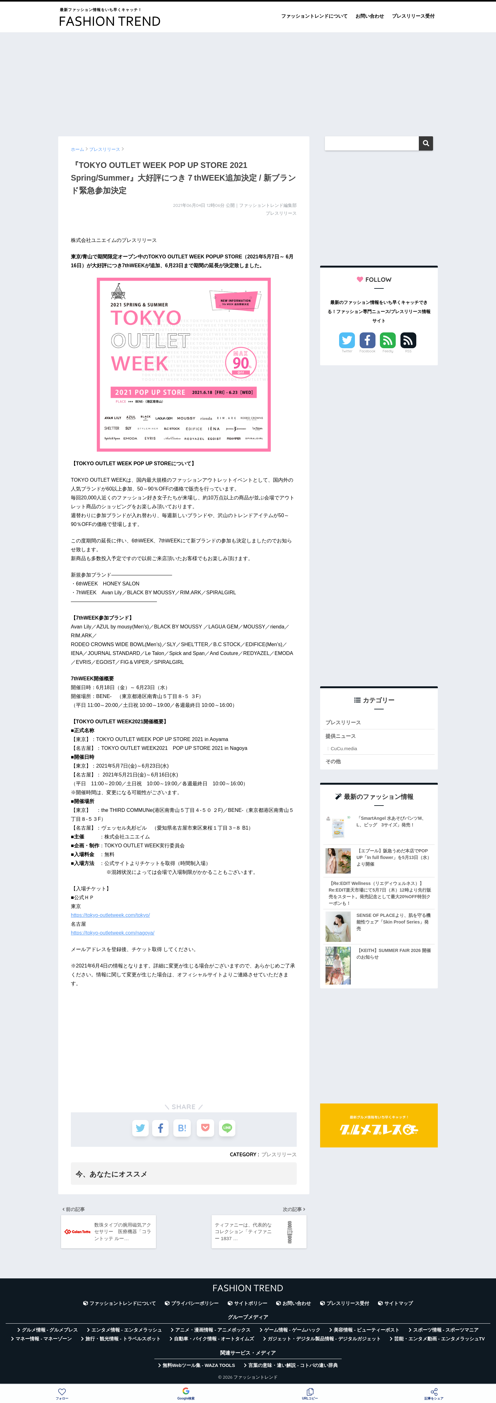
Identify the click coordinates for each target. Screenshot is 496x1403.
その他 (334, 762)
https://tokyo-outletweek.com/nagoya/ (112, 933)
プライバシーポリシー (195, 1305)
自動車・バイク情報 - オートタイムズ (214, 1341)
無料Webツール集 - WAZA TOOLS (199, 1367)
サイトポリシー (250, 1305)
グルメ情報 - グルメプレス (50, 1332)
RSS (408, 351)
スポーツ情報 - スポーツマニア (446, 1332)
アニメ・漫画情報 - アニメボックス (213, 1332)
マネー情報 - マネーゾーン (44, 1341)
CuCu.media (344, 749)
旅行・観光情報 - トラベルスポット (123, 1341)
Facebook (367, 351)
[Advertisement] (248, 81)
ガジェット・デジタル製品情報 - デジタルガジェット (324, 1341)
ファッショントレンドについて (314, 16)
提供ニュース (342, 737)
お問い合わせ (370, 16)
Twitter (347, 351)
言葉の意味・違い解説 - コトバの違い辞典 (293, 1367)
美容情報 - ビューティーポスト (367, 1332)
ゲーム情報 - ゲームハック (292, 1332)
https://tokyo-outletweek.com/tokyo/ (110, 915)
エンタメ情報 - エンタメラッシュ (126, 1332)
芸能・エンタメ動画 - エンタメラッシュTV (439, 1341)
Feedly (388, 351)
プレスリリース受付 (413, 16)
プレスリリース (279, 1154)
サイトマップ (398, 1305)
